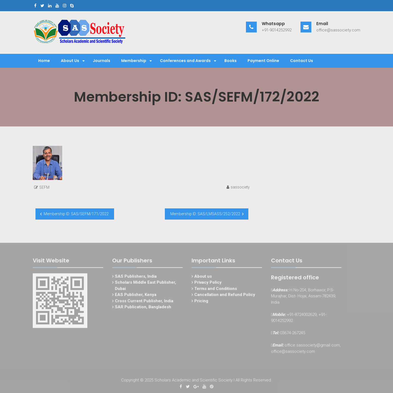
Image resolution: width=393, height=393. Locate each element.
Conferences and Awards (185, 60)
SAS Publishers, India (136, 277)
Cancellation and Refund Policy (224, 295)
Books (230, 60)
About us (203, 277)
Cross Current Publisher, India (144, 301)
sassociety (240, 187)
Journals (101, 60)
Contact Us (301, 60)
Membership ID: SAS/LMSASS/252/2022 (205, 214)
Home (44, 60)
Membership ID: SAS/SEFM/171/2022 (76, 214)
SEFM (44, 187)
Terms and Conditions (215, 289)
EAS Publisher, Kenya (135, 295)
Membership (133, 60)
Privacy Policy (208, 283)
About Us (70, 60)
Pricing (201, 301)
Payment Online (263, 60)
